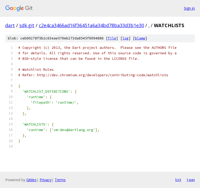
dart (10, 25)
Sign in (189, 8)
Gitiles (31, 179)
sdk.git (26, 25)
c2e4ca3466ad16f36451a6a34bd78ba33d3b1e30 (91, 25)
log (125, 38)
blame (140, 38)
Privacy (46, 179)
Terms (60, 179)
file (112, 38)
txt (178, 179)
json (190, 179)
